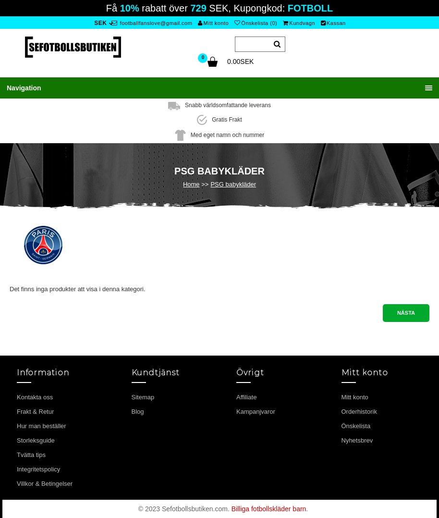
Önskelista (356, 426)
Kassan (333, 23)
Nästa (406, 313)
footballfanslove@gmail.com (152, 23)
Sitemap (143, 397)
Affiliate (246, 397)
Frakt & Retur (35, 411)
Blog (138, 411)
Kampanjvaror (255, 411)
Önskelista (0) (255, 23)
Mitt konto (213, 23)
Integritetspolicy (38, 469)
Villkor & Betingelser (45, 483)
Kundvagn (299, 23)
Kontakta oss (35, 397)
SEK (100, 23)
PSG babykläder (233, 184)
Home (191, 184)
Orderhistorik (359, 411)
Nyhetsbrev (357, 440)
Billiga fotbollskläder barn (269, 509)
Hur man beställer (41, 426)
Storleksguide (36, 440)
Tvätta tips (31, 454)
